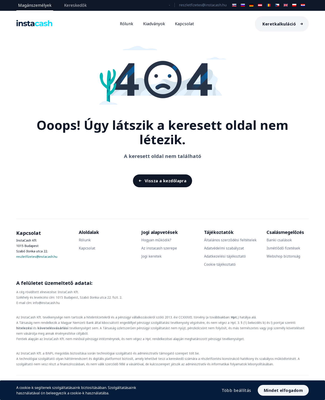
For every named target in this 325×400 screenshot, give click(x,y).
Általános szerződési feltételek (230, 242)
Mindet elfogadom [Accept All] (283, 389)
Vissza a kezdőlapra (165, 182)
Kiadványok (154, 23)
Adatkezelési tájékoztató (225, 258)
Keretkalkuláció (279, 24)
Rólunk (126, 23)
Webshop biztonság (283, 258)
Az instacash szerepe (159, 250)
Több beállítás (234, 389)
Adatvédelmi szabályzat (224, 250)
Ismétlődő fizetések (283, 250)
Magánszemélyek (34, 5)
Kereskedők (75, 5)
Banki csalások (279, 242)
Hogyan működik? (156, 242)
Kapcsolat (184, 23)
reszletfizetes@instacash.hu (203, 4)
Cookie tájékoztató (220, 266)
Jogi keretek (151, 258)
